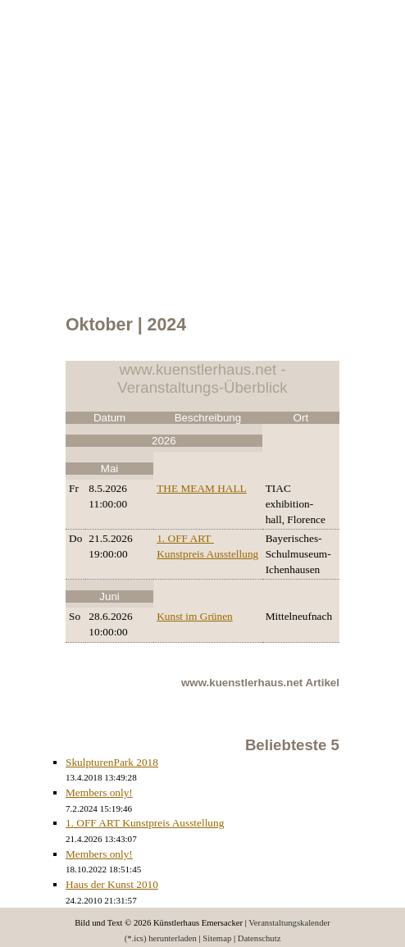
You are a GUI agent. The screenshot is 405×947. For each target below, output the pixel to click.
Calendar (45, 59)
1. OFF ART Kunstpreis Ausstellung (145, 823)
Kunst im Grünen (195, 616)
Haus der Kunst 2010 (112, 884)
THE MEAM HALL (202, 488)
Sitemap (216, 938)
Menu (1, 59)
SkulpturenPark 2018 (112, 762)
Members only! (99, 792)
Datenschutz (259, 938)
